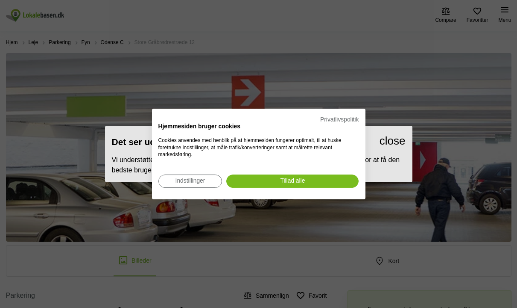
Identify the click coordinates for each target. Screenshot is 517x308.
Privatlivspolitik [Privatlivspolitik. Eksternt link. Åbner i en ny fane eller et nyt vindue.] (339, 119)
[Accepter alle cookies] (292, 181)
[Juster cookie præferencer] (190, 181)
